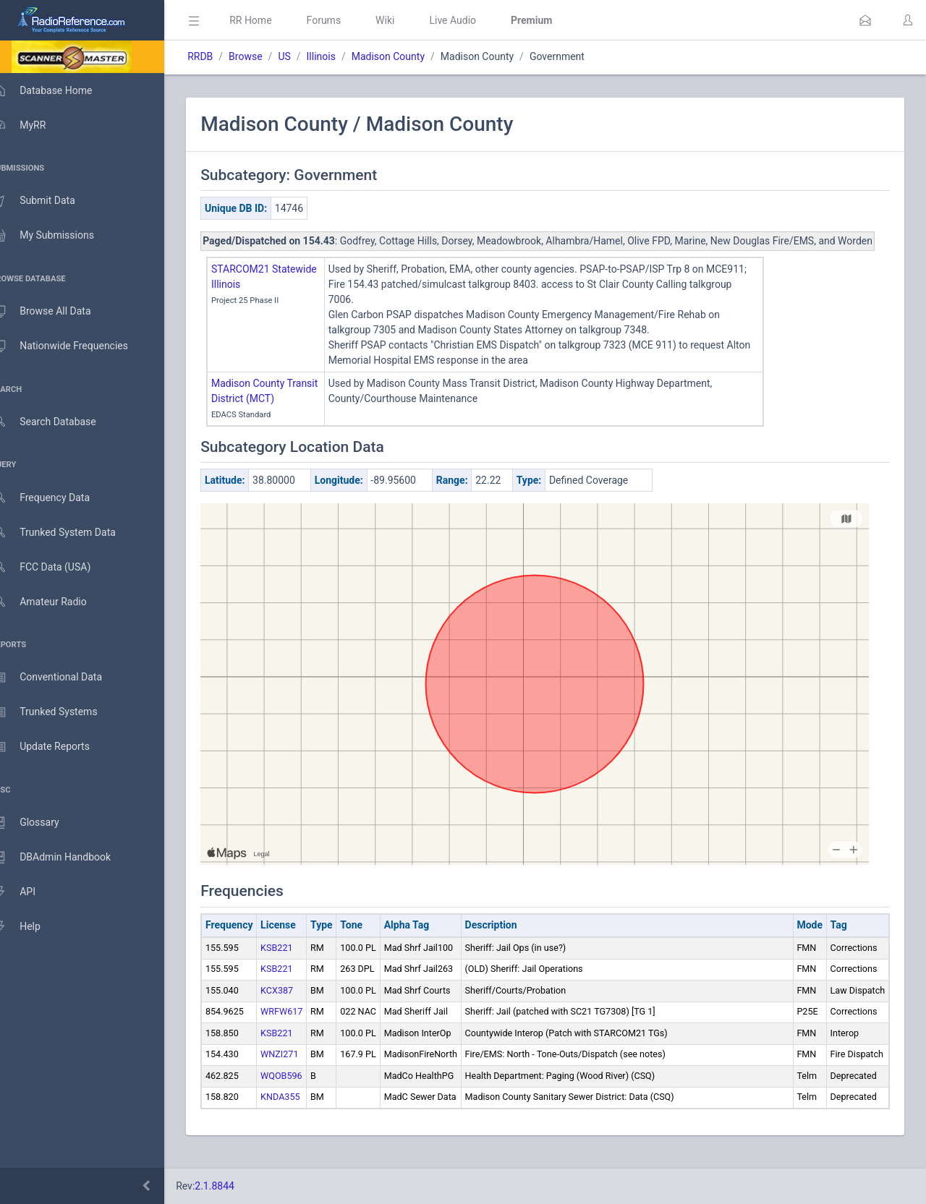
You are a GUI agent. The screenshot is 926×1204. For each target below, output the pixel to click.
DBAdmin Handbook (66, 857)
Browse (266, 56)
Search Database (58, 422)
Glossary (40, 822)
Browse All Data (55, 311)
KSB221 (297, 962)
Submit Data (48, 201)
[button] (865, 20)
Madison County (409, 56)
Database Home (56, 90)
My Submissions (57, 235)
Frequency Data (55, 498)
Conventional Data (61, 677)
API (28, 892)
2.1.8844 (235, 1186)
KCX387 (297, 1005)
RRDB (221, 56)
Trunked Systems (59, 712)
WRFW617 (302, 1026)
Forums (344, 20)
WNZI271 (300, 1069)
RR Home (271, 20)
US (305, 56)
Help (30, 927)
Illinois (341, 56)
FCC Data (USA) (55, 567)
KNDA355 (300, 1111)
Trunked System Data (68, 532)
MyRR (33, 125)
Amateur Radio (54, 602)
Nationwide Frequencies (74, 346)
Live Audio (473, 20)
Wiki (405, 20)
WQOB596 (302, 1090)
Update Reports (55, 746)
